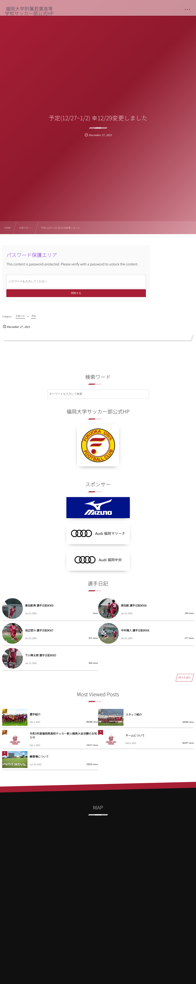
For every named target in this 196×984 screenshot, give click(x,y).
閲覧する (76, 293)
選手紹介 (35, 714)
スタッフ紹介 (134, 714)
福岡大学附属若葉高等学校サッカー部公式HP (29, 11)
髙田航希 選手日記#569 (39, 605)
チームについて (135, 735)
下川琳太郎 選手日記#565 (40, 655)
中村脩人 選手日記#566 (135, 630)
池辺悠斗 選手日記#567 (39, 630)
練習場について (39, 756)
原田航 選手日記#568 (134, 605)
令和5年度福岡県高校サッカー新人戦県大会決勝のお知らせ (63, 735)
